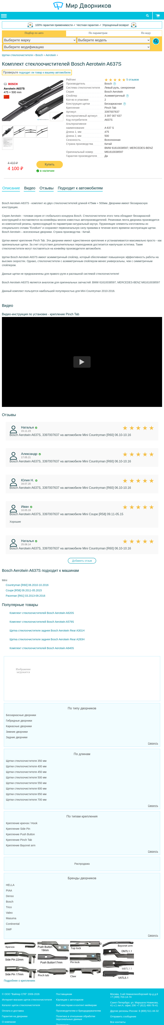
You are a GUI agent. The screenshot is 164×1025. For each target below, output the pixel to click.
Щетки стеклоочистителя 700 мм (26, 799)
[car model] (113, 40)
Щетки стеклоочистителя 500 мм (26, 777)
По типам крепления (82, 816)
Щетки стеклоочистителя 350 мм (26, 760)
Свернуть (153, 743)
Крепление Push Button (20, 834)
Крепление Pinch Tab (19, 839)
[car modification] (76, 47)
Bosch (9, 901)
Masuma (11, 918)
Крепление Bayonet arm (20, 845)
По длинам (82, 754)
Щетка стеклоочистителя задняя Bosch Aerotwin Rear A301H (47, 630)
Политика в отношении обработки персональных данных (75, 1018)
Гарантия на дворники (14, 1016)
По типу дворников (82, 708)
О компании (9, 1021)
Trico (9, 907)
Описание (11, 188)
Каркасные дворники (19, 726)
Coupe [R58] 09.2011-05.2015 (24, 590)
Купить (50, 164)
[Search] (156, 41)
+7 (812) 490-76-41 (147, 1005)
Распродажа (82, 863)
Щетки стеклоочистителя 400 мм (26, 766)
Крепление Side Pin (18, 828)
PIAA (9, 890)
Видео (29, 188)
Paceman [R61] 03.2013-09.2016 (25, 595)
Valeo (9, 912)
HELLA (10, 884)
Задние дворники (16, 737)
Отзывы (46, 188)
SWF (9, 929)
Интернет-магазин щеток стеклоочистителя (27, 999)
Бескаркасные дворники (21, 715)
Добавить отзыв (82, 560)
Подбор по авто (34, 32)
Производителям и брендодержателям (78, 1010)
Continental (13, 923)
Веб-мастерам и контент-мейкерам (76, 1005)
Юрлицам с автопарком (69, 999)
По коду (146, 32)
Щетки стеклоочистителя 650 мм (26, 794)
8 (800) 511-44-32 (149, 1011)
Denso (10, 896)
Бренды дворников (82, 878)
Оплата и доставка (13, 1010)
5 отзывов (132, 79)
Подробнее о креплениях (69, 961)
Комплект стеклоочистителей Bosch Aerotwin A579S (42, 621)
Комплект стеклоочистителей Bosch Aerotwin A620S (42, 612)
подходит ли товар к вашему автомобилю (45, 72)
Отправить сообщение (123, 1016)
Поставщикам (64, 994)
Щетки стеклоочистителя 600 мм (26, 788)
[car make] (39, 40)
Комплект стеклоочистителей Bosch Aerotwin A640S (42, 648)
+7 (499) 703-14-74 (121, 997)
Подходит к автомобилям (80, 188)
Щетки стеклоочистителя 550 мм (26, 783)
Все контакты (117, 1022)
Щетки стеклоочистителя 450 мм (26, 771)
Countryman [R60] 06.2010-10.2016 (27, 585)
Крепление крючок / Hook (21, 823)
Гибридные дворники (19, 720)
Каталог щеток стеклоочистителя (21, 1005)
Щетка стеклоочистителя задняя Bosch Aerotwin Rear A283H (47, 639)
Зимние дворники (17, 731)
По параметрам (98, 32)
